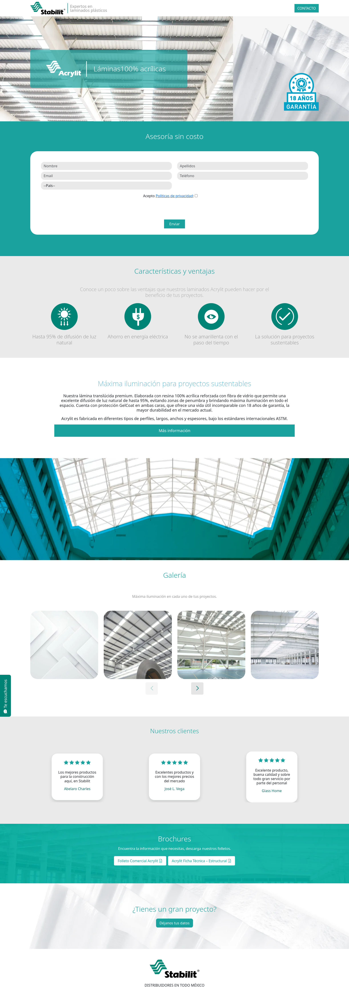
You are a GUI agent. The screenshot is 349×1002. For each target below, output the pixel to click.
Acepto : (168, 195)
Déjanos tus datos (175, 923)
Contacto (306, 8)
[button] (197, 688)
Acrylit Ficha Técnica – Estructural (201, 860)
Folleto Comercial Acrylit (140, 860)
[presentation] (177, 209)
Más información (174, 430)
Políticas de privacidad (174, 195)
